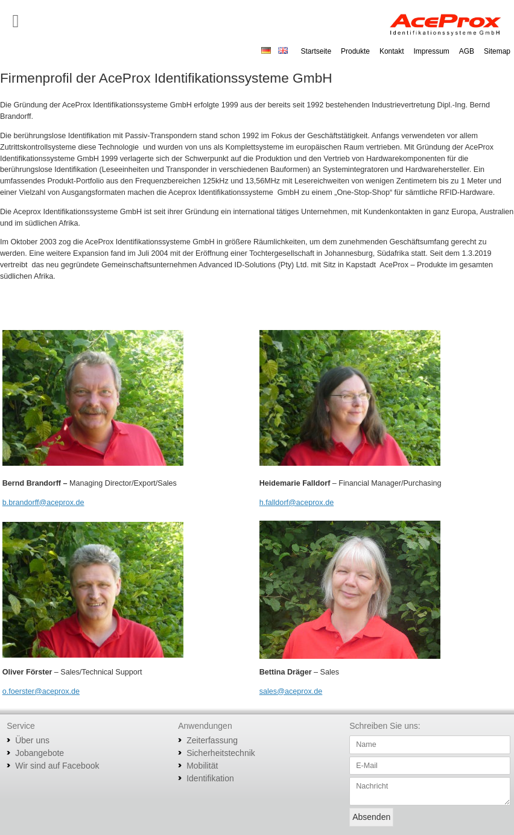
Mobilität (202, 765)
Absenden (371, 817)
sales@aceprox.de (291, 691)
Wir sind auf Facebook (57, 765)
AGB (466, 51)
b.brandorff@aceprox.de (43, 502)
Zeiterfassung (212, 740)
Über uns (32, 740)
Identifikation (210, 778)
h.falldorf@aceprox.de (296, 502)
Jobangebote (39, 753)
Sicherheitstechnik (220, 753)
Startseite (315, 51)
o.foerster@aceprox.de (41, 691)
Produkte (355, 51)
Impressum (431, 51)
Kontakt (391, 51)
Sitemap (497, 51)
